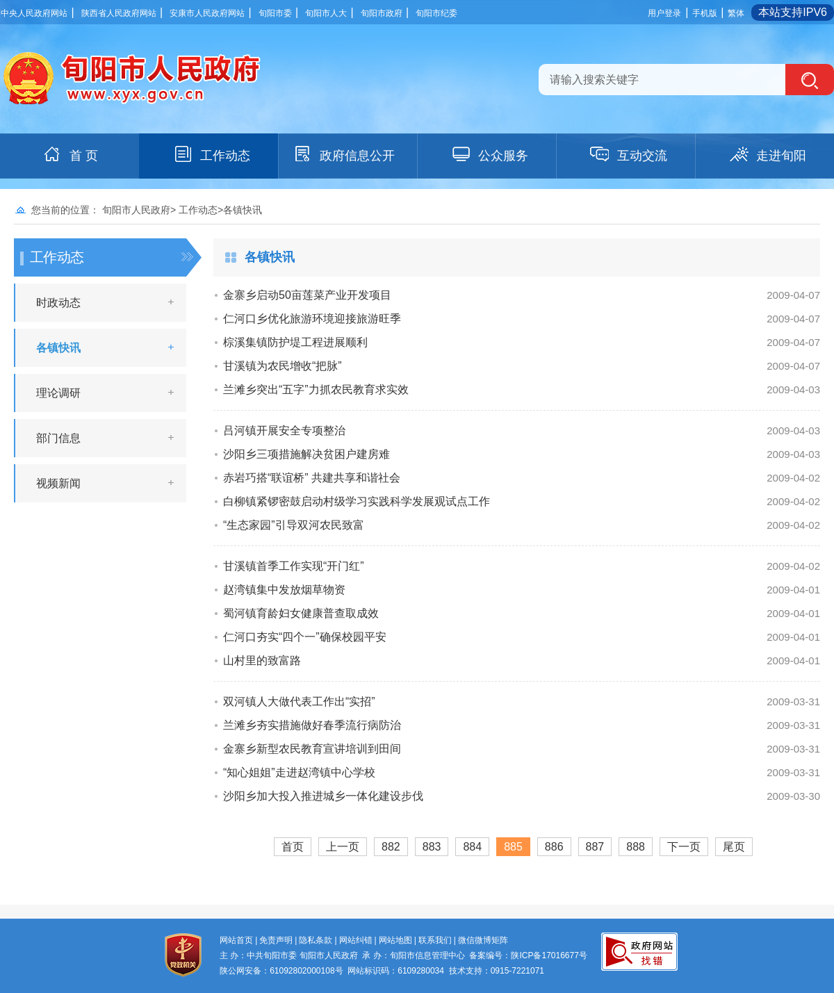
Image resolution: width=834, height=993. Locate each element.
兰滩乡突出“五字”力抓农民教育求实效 (316, 389)
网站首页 (236, 940)
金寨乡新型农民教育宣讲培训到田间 (312, 749)
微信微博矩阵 (483, 940)
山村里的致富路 (262, 660)
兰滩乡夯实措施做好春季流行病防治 (312, 725)
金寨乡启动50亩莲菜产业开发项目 (307, 295)
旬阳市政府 (381, 13)
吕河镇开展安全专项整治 (284, 430)
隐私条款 (315, 940)
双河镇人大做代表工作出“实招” (299, 701)
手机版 (704, 13)
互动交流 (628, 154)
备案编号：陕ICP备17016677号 (528, 955)
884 (472, 847)
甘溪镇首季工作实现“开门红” (293, 566)
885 (513, 847)
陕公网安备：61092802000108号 (281, 971)
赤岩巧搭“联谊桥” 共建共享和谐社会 (311, 478)
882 (391, 847)
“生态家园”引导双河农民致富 (293, 525)
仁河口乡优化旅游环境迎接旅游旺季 (312, 319)
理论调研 (58, 393)
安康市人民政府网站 (207, 13)
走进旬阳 (767, 154)
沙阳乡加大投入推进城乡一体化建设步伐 (323, 796)
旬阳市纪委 (436, 13)
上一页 (342, 847)
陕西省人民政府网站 (118, 13)
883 (432, 847)
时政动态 (58, 303)
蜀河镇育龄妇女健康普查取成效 (301, 613)
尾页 (734, 847)
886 (554, 847)
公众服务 (489, 154)
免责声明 (276, 940)
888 (635, 847)
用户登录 (664, 13)
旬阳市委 (275, 13)
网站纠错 (356, 940)
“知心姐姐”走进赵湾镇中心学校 (299, 772)
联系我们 (435, 940)
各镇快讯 (58, 348)
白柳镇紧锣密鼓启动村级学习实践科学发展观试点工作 (356, 501)
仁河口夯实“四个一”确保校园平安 (304, 637)
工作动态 (211, 154)
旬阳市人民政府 (136, 209)
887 (595, 847)
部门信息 (58, 438)
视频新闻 (58, 483)
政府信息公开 (343, 154)
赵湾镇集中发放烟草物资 (284, 590)
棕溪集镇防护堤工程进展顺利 (295, 342)
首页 (292, 847)
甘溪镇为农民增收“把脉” (282, 366)
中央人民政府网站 (34, 13)
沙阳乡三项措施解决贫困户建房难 (306, 454)
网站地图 (395, 940)
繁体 (736, 13)
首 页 (70, 154)
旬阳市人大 (326, 13)
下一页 (684, 847)
